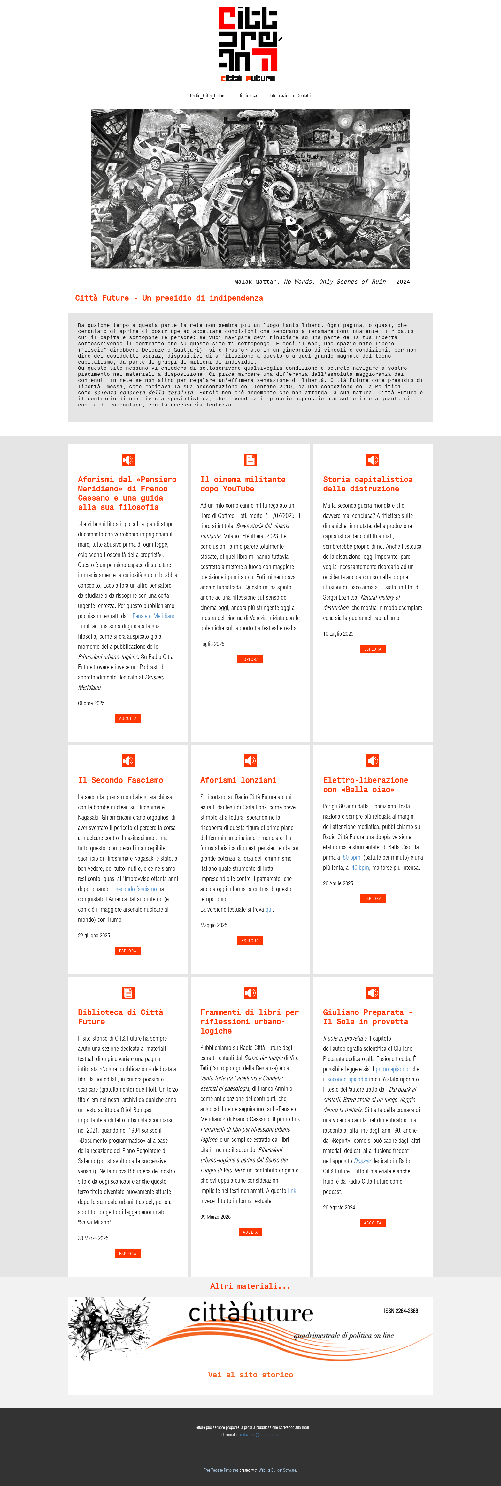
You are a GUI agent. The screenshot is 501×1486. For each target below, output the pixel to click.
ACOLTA (250, 1232)
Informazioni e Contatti (290, 96)
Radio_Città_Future (208, 96)
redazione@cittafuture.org (260, 1434)
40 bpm (360, 867)
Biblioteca (247, 96)
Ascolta (128, 718)
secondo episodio (347, 1079)
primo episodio (393, 1069)
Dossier (362, 1161)
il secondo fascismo (134, 889)
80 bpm (351, 857)
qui (269, 909)
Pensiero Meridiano (154, 616)
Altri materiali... (250, 1286)
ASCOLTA (373, 1222)
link (292, 1190)
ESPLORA (250, 659)
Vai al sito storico (250, 1374)
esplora (373, 649)
